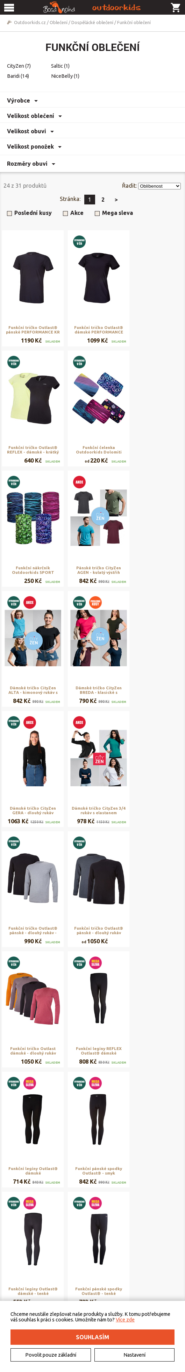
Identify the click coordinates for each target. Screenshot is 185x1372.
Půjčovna (140, 1259)
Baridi (18, 76)
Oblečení (58, 22)
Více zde (125, 1319)
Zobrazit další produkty (96, 1206)
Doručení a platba (88, 1267)
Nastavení (134, 1355)
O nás (15, 1259)
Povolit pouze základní (50, 1355)
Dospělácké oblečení (92, 22)
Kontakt (17, 1267)
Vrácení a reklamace (90, 1275)
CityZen (19, 66)
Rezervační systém (150, 1267)
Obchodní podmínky (91, 1259)
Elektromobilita (25, 1275)
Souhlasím (92, 1337)
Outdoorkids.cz (30, 22)
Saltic (60, 66)
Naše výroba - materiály (155, 1275)
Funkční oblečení (134, 22)
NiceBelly (65, 76)
